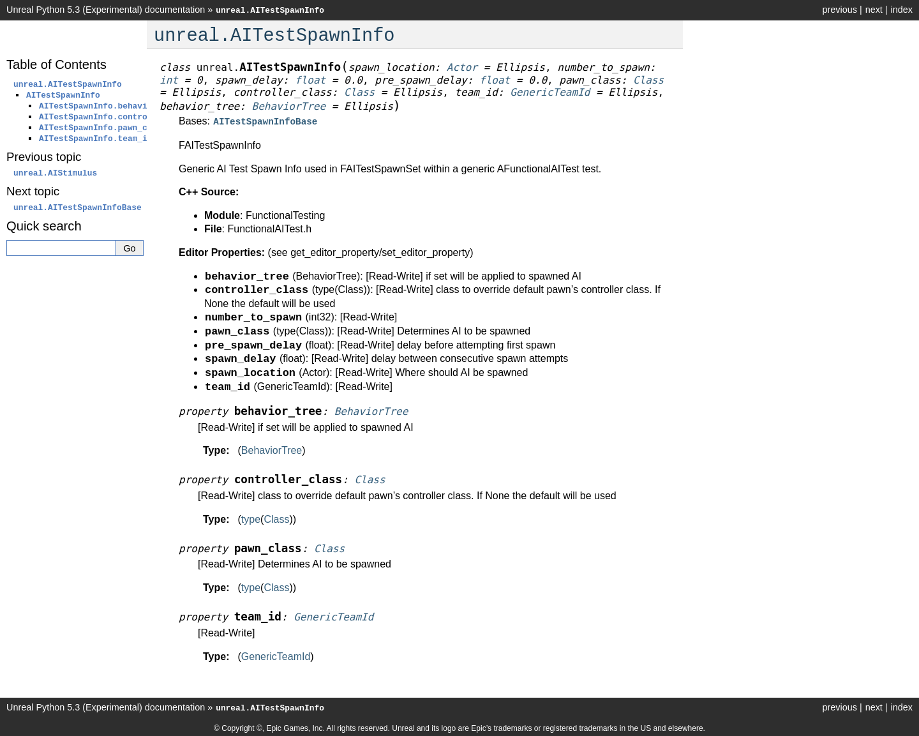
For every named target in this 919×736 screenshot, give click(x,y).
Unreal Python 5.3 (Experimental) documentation (105, 9)
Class (276, 518)
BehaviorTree (271, 449)
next (874, 9)
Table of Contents (56, 64)
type (250, 518)
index (902, 9)
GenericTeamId (276, 655)
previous (839, 9)
